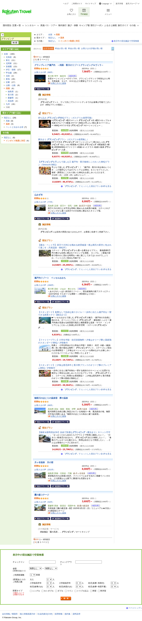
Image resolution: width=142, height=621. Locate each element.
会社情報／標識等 (10, 614)
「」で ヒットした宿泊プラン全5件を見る (87, 389)
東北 (8, 60)
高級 (8, 121)
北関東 (9, 63)
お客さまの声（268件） (44, 285)
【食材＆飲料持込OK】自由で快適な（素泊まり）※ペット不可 (74, 432)
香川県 (11, 95)
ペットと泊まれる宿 (14, 127)
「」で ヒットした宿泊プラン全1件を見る (87, 269)
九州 (8, 104)
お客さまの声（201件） (44, 469)
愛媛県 (11, 98)
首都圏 (9, 66)
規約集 (67, 614)
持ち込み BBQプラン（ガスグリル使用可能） (65, 118)
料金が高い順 (74, 48)
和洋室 (103, 591)
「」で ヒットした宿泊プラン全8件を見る (87, 186)
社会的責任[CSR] (45, 614)
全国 (50, 34)
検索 (66, 598)
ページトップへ (135, 608)
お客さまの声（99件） (44, 72)
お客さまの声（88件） (44, 405)
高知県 (11, 101)
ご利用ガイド (76, 4)
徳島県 (11, 91)
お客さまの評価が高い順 (92, 48)
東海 (8, 79)
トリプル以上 (83, 591)
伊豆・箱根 (11, 70)
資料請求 (76, 614)
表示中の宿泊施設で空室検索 (126, 41)
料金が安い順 (61, 48)
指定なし (52, 38)
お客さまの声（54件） (44, 502)
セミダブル (49, 591)
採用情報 (58, 614)
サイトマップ (90, 4)
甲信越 (9, 73)
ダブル (60, 591)
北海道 (9, 57)
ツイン (70, 591)
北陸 (8, 76)
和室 (94, 591)
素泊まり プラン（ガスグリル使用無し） (63, 139)
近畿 (8, 82)
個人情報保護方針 (27, 614)
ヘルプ (65, 4)
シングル (36, 591)
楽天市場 (119, 4)
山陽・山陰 (11, 85)
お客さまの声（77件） (44, 202)
